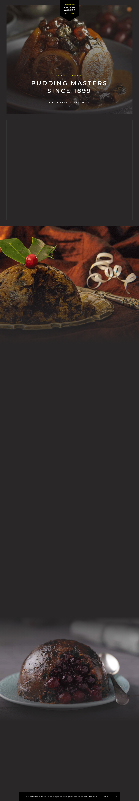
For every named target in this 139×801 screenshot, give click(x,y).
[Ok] (116, 796)
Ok (106, 796)
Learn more (92, 796)
